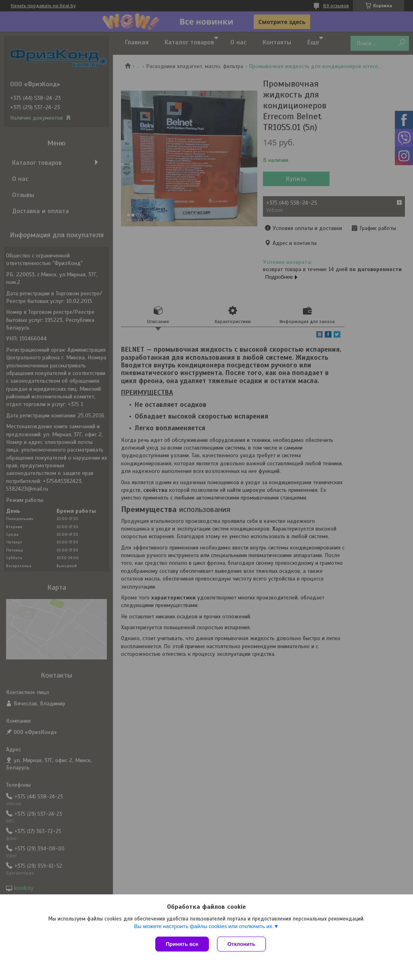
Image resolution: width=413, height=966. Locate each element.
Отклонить (241, 944)
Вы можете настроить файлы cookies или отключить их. (203, 926)
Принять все (182, 944)
